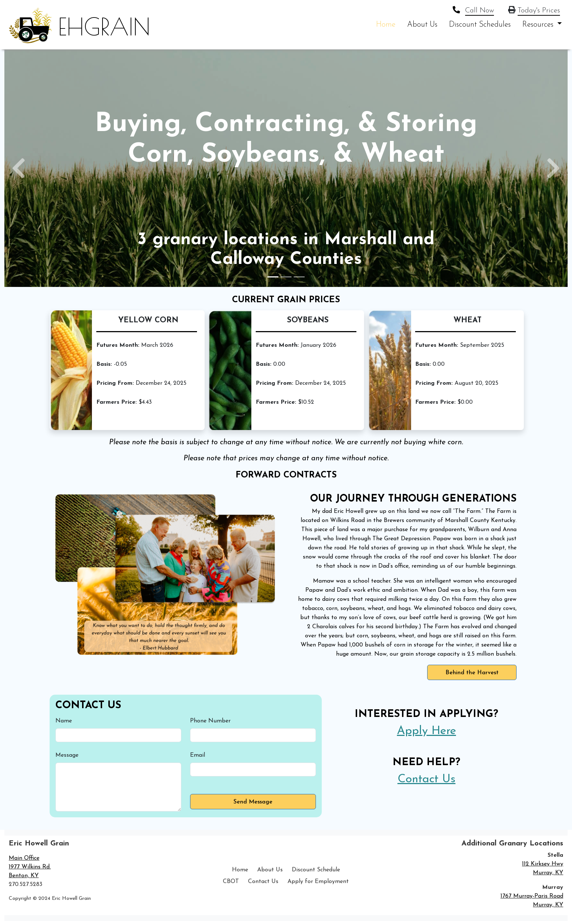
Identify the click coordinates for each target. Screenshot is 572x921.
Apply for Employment (318, 881)
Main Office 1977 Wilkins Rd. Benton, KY (30, 867)
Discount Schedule (316, 870)
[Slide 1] (272, 277)
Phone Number (210, 721)
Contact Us (427, 779)
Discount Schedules (480, 24)
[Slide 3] (299, 277)
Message (66, 755)
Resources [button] (539, 24)
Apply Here (426, 731)
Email (197, 755)
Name (63, 721)
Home (385, 24)
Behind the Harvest (472, 673)
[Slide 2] (286, 277)
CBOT (231, 881)
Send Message (253, 802)
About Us (422, 24)
